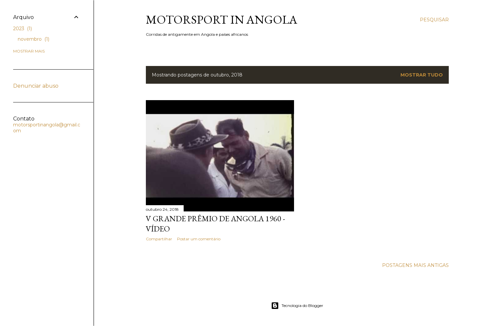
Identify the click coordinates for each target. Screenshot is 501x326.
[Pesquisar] (434, 20)
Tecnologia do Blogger (297, 306)
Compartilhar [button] (159, 238)
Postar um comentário (198, 238)
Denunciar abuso (35, 86)
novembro (33, 39)
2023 (22, 29)
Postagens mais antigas (415, 265)
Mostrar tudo (421, 75)
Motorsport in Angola (221, 19)
